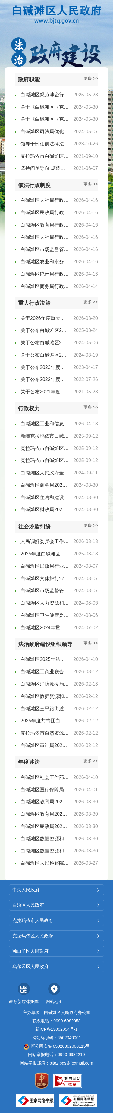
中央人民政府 (56, 889)
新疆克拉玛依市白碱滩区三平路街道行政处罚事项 (44, 436)
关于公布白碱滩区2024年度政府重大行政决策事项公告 (44, 342)
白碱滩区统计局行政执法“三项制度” (44, 274)
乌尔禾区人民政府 (56, 966)
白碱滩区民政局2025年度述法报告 (44, 826)
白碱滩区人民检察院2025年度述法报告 (44, 863)
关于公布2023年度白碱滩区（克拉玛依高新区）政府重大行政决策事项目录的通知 (44, 367)
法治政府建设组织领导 (45, 644)
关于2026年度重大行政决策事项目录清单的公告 (44, 318)
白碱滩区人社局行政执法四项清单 (44, 237)
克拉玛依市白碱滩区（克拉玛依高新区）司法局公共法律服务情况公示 (44, 156)
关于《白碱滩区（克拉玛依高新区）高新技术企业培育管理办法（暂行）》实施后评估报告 (44, 107)
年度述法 (29, 762)
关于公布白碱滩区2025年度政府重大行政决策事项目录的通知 (44, 330)
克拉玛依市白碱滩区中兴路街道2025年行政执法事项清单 (44, 460)
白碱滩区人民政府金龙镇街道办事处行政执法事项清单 (44, 472)
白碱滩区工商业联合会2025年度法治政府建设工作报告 (44, 671)
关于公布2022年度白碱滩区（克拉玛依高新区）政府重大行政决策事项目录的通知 (44, 379)
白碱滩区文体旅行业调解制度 (44, 578)
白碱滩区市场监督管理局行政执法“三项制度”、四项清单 (44, 249)
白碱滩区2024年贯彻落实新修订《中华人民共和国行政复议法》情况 (44, 627)
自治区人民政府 (56, 905)
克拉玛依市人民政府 (56, 920)
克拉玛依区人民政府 (56, 935)
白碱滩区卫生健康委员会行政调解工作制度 (44, 615)
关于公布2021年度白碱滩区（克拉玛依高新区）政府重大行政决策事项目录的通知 (44, 391)
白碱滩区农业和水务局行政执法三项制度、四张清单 (44, 261)
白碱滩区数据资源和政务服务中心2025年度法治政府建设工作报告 (44, 696)
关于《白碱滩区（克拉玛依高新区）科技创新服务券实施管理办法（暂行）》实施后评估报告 (44, 119)
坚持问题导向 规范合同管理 (44, 168)
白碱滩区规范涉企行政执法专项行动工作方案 (44, 94)
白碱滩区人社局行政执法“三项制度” (44, 200)
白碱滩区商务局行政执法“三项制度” (44, 286)
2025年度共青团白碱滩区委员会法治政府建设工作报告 (44, 720)
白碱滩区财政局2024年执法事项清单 (44, 509)
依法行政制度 (34, 185)
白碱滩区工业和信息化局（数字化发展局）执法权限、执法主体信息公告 (44, 423)
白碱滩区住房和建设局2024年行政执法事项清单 (44, 497)
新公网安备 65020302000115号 (56, 1046)
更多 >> (90, 78)
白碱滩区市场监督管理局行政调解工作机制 (44, 590)
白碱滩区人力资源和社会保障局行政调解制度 (44, 602)
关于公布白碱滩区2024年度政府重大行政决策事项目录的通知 (44, 355)
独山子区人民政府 (56, 951)
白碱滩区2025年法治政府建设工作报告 (44, 659)
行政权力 (29, 408)
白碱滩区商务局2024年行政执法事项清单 (44, 485)
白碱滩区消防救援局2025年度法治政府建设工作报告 (44, 683)
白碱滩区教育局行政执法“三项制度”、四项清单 (44, 224)
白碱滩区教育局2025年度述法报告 (44, 801)
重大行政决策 (34, 303)
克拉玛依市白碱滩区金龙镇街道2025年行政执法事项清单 (44, 448)
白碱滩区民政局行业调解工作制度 (44, 566)
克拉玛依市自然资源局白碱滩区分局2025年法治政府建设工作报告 (44, 733)
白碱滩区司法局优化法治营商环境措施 (44, 131)
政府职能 (29, 80)
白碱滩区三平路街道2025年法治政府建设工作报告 (44, 708)
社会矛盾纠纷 (34, 527)
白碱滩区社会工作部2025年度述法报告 (44, 777)
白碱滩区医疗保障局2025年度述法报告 (44, 789)
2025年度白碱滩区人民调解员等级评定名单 (44, 553)
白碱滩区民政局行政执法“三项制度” (44, 212)
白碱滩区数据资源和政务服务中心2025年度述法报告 (44, 838)
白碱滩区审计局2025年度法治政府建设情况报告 (44, 745)
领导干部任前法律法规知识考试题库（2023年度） (44, 143)
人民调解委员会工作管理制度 (44, 541)
